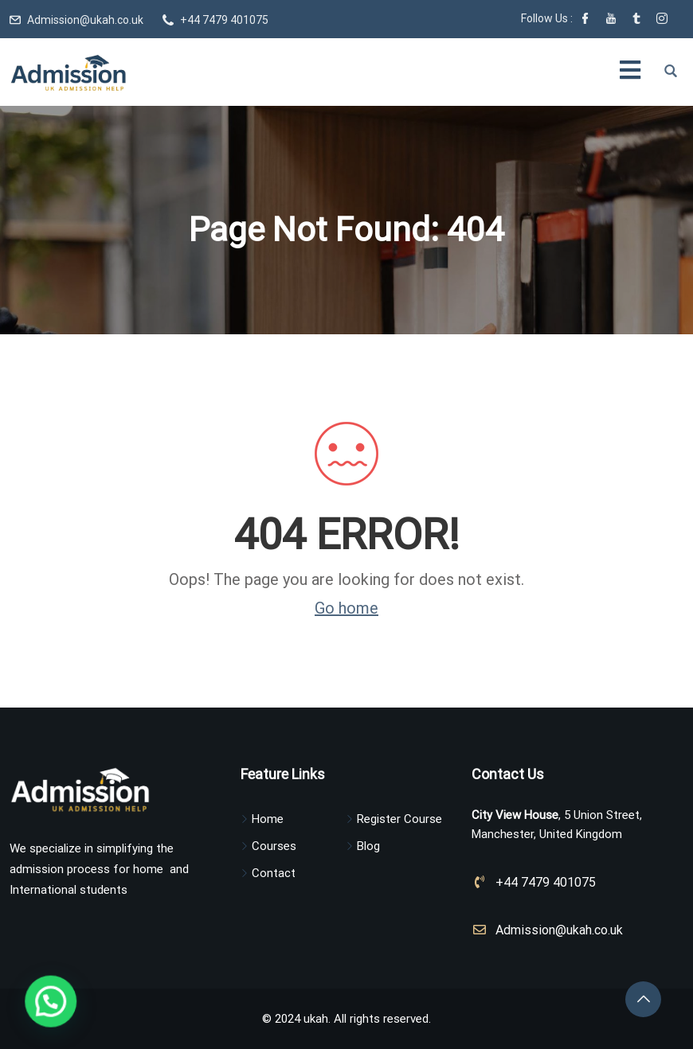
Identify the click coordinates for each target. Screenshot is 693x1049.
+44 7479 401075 (224, 20)
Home (268, 819)
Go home (346, 608)
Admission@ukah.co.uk (85, 20)
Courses (274, 846)
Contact (274, 873)
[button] (19, 1012)
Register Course (399, 819)
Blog (368, 846)
